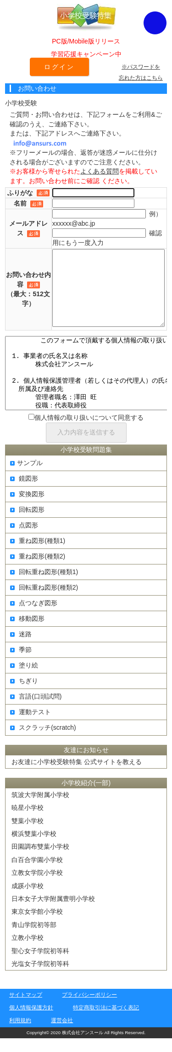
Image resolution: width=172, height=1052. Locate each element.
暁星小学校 (27, 821)
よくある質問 (99, 171)
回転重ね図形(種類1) (44, 585)
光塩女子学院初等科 (40, 977)
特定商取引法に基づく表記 (106, 1021)
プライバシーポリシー (89, 1008)
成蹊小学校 (27, 899)
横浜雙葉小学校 (33, 847)
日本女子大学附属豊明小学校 (53, 912)
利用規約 (20, 1034)
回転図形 (27, 523)
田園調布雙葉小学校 (40, 860)
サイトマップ (25, 1008)
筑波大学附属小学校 (40, 808)
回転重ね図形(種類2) (44, 601)
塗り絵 (24, 679)
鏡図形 (24, 492)
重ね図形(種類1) (37, 554)
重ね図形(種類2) (37, 570)
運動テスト (30, 725)
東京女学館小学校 (37, 925)
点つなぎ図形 (33, 616)
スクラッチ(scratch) (43, 741)
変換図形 (27, 507)
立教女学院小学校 (37, 886)
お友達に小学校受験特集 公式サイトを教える (76, 775)
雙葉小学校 (27, 834)
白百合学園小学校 (37, 873)
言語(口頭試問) (35, 710)
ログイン (59, 66)
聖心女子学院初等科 (40, 964)
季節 (21, 663)
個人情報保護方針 (31, 1021)
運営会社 (62, 1034)
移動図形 (27, 632)
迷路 (21, 647)
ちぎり (24, 694)
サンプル (26, 476)
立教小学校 (27, 951)
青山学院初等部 (33, 938)
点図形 (24, 538)
